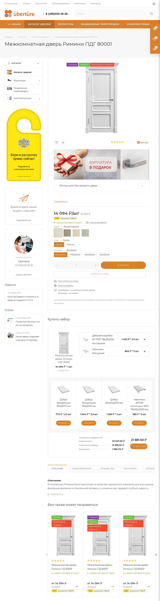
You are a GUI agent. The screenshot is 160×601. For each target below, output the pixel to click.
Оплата (150, 468)
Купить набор (140, 446)
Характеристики (81, 468)
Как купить (130, 468)
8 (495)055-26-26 (57, 13)
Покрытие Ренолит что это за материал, (28, 323)
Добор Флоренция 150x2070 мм (89, 403)
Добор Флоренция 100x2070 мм (64, 403)
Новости (10, 284)
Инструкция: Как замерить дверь (102, 186)
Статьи (9, 310)
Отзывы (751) (108, 468)
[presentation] (47, 555)
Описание (57, 468)
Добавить (63, 423)
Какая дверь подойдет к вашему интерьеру (27, 338)
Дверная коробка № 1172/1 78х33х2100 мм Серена (103, 339)
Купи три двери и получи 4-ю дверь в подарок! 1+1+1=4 (23, 298)
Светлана (24, 261)
